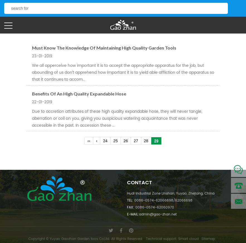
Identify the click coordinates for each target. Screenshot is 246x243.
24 (105, 141)
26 (125, 141)
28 (146, 141)
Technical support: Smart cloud (172, 239)
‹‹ (88, 141)
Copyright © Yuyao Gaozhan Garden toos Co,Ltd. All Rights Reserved (85, 239)
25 (115, 141)
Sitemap (208, 239)
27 (136, 141)
